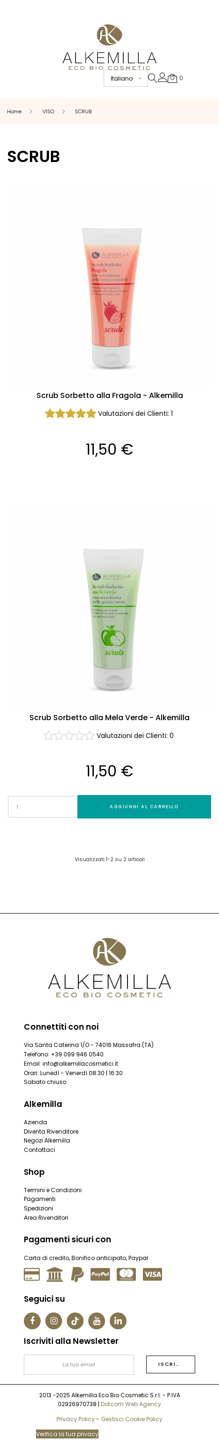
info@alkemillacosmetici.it (80, 1064)
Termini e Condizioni (53, 1190)
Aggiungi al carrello (144, 807)
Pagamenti (40, 1199)
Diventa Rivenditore (51, 1131)
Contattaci (39, 1150)
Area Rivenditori (46, 1218)
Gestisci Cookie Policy (131, 1419)
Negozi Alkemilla (47, 1140)
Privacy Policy (76, 1419)
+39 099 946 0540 (77, 1054)
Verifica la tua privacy (67, 1434)
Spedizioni (38, 1208)
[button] (163, 79)
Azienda (35, 1122)
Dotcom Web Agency (131, 1404)
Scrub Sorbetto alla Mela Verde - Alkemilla (109, 718)
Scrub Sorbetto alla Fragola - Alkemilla (109, 396)
